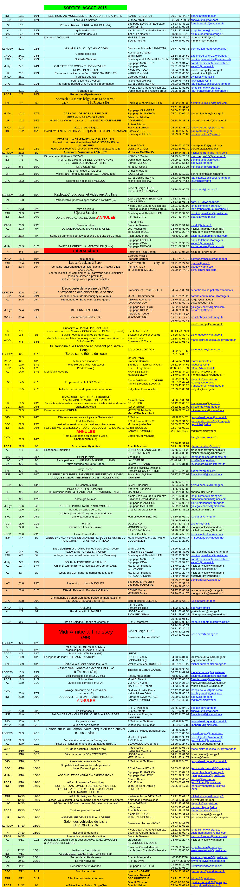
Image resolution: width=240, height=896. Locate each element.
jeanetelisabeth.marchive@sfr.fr (210, 621)
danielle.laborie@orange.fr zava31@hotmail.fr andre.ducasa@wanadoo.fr (207, 243)
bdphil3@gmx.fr (200, 607)
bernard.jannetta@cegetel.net (209, 48)
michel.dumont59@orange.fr (208, 664)
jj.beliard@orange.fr (203, 516)
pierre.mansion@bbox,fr (205, 446)
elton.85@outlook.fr (203, 368)
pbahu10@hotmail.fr (203, 15)
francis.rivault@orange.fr (206, 679)
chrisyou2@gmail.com (204, 19)
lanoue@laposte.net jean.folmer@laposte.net (206, 781)
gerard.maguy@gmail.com (207, 733)
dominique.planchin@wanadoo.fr (211, 59)
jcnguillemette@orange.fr (206, 30)
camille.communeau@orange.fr (210, 296)
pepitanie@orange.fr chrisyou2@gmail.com (204, 709)
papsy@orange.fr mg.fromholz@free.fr (203, 698)
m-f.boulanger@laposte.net (207, 537)
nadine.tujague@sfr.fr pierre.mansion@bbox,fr (205, 809)
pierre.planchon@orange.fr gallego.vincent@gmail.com (208, 504)
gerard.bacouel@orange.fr (207, 485)
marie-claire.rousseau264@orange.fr (213, 339)
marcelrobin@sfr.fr (202, 361)
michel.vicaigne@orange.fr (207, 796)
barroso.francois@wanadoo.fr (209, 258)
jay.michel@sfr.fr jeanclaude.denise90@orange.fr (210, 82)
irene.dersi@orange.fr (204, 189)
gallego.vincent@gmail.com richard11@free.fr (208, 308)
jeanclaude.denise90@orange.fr (210, 768)
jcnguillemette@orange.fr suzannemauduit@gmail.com (208, 497)
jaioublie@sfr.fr (200, 364)
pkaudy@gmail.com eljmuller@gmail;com (203, 268)
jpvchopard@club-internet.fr (208, 463)
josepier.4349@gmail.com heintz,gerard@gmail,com (207, 691)
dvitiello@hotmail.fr (202, 76)
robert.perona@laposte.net (207, 127)
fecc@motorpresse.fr (203, 437)
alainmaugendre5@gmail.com (209, 235)
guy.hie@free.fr (200, 263)
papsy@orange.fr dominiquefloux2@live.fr (205, 132)
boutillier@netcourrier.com (207, 534)
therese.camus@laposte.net (208, 672)
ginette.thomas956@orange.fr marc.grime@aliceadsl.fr (209, 884)
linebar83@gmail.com (204, 724)
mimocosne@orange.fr (205, 166)
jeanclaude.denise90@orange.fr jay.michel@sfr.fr (210, 179)
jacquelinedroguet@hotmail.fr (209, 417)
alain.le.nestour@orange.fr (207, 34)
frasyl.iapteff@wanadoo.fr (206, 474)
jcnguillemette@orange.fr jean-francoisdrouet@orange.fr (209, 89)
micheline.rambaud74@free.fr (209, 152)
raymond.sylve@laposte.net (208, 860)
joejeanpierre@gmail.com (206, 349)
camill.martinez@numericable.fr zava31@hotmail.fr (210, 65)
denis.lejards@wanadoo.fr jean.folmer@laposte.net (207, 739)
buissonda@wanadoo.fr (205, 406)
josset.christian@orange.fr (207, 317)
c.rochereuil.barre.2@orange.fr (209, 55)
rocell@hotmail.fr (201, 225)
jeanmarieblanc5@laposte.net (209, 456)
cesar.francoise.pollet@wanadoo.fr (212, 290)
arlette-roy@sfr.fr (201, 523)
